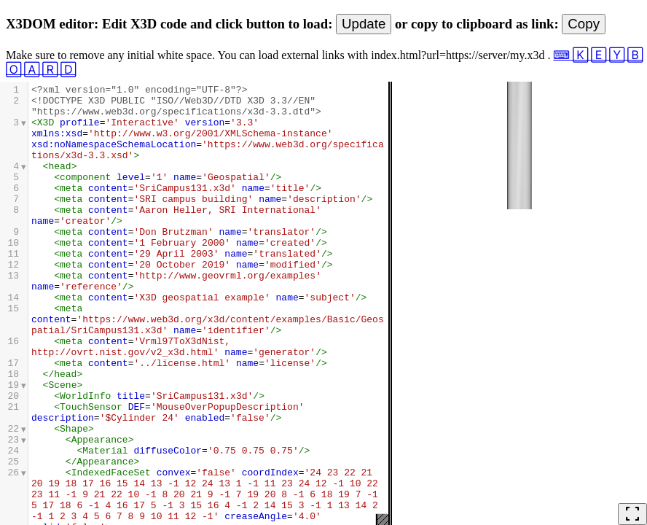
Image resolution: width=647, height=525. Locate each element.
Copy (584, 23)
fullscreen (632, 514)
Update (363, 23)
